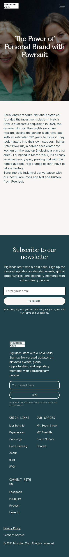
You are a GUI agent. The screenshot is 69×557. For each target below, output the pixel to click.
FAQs (12, 466)
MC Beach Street (47, 425)
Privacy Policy (12, 528)
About (13, 452)
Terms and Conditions (36, 312)
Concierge (15, 439)
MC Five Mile (44, 432)
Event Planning (18, 446)
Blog (12, 459)
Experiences (17, 432)
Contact (41, 446)
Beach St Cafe (45, 439)
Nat (35, 115)
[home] (11, 6)
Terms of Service (13, 534)
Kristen (50, 115)
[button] (61, 6)
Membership (16, 425)
